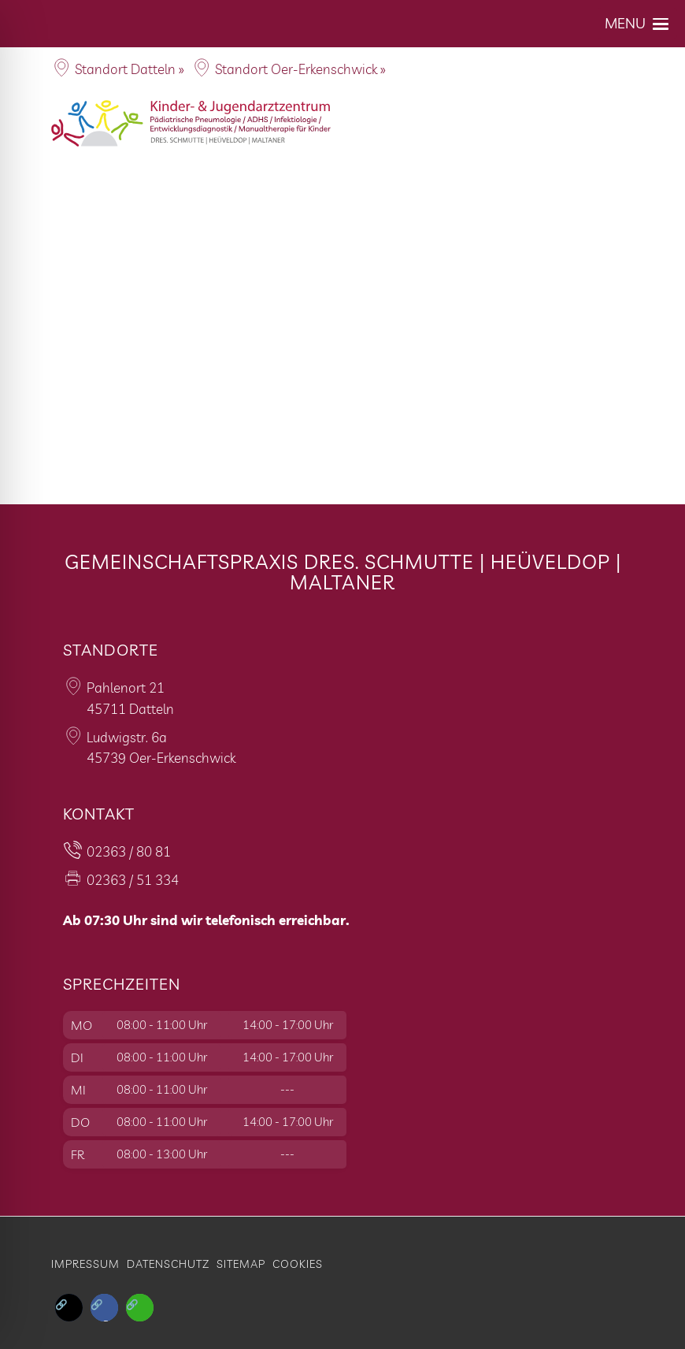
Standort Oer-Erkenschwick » (300, 69)
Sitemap (241, 1264)
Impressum (85, 1264)
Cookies (297, 1264)
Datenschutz (168, 1264)
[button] (637, 23)
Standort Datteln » (129, 69)
